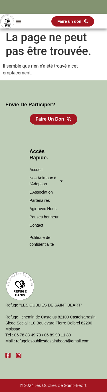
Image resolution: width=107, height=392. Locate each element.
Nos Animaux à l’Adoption (46, 181)
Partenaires (39, 200)
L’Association (41, 192)
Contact (36, 225)
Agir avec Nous (42, 208)
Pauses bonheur (43, 217)
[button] (18, 21)
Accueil (35, 169)
